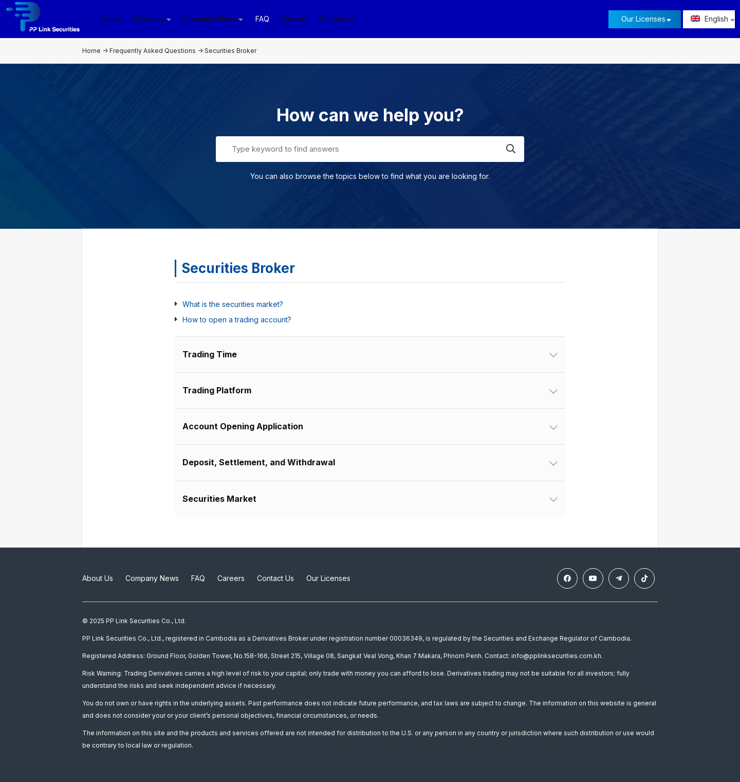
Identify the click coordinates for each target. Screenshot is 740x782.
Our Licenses (643, 18)
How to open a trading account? (236, 319)
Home (111, 18)
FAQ (262, 18)
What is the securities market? (232, 304)
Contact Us (337, 18)
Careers (294, 18)
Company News (152, 578)
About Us (97, 578)
